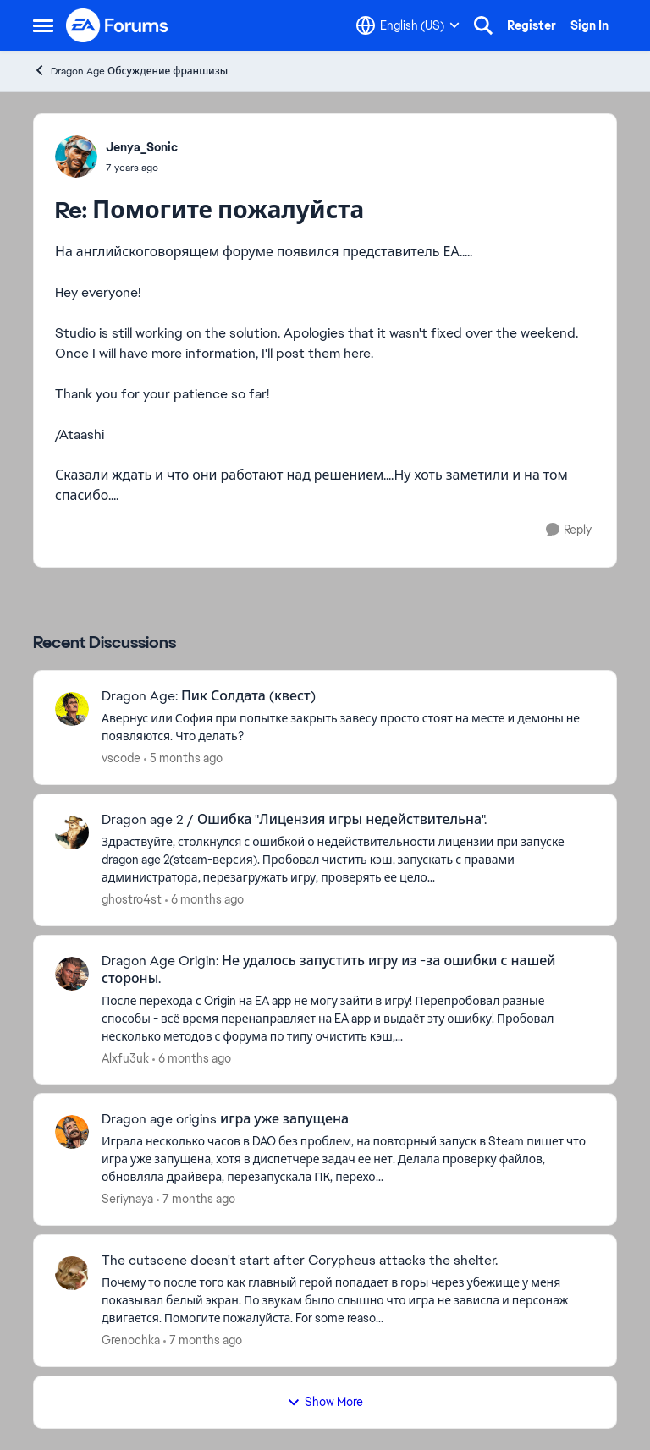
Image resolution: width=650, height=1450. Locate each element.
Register (531, 25)
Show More (325, 1401)
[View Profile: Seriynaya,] (72, 1132)
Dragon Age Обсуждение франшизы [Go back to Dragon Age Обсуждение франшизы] (130, 70)
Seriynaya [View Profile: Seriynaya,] (127, 1198)
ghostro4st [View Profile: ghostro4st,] (132, 899)
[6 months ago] (204, 900)
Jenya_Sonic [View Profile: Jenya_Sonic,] (142, 147)
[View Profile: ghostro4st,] (72, 832)
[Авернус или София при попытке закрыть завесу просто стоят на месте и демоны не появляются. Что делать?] (348, 727)
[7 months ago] (196, 1199)
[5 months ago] (183, 758)
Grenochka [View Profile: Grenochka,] (131, 1340)
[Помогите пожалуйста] (142, 167)
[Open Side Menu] (43, 25)
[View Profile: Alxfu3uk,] (72, 974)
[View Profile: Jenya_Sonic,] (76, 156)
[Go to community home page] (117, 25)
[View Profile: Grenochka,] (72, 1273)
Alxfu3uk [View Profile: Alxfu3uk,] (125, 1057)
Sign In (589, 25)
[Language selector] (408, 25)
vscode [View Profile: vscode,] (121, 758)
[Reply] (569, 530)
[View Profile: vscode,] (72, 709)
